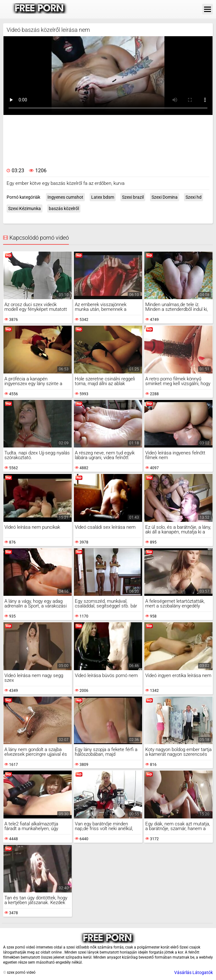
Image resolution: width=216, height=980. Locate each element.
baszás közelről (64, 208)
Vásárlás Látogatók (193, 972)
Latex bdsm (102, 197)
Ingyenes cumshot (65, 197)
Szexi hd (194, 197)
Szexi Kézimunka (24, 208)
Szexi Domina (165, 197)
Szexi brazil (133, 197)
